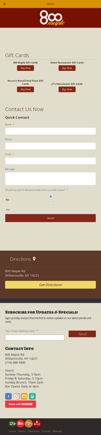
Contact (46, 431)
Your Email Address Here (21, 331)
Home (12, 431)
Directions (34, 431)
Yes (8, 209)
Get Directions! (50, 285)
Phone (8, 139)
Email (9, 154)
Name (9, 124)
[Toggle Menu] (4, 4)
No (7, 199)
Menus (22, 431)
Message (10, 169)
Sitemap (57, 431)
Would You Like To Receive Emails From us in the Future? (36, 190)
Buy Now (26, 68)
